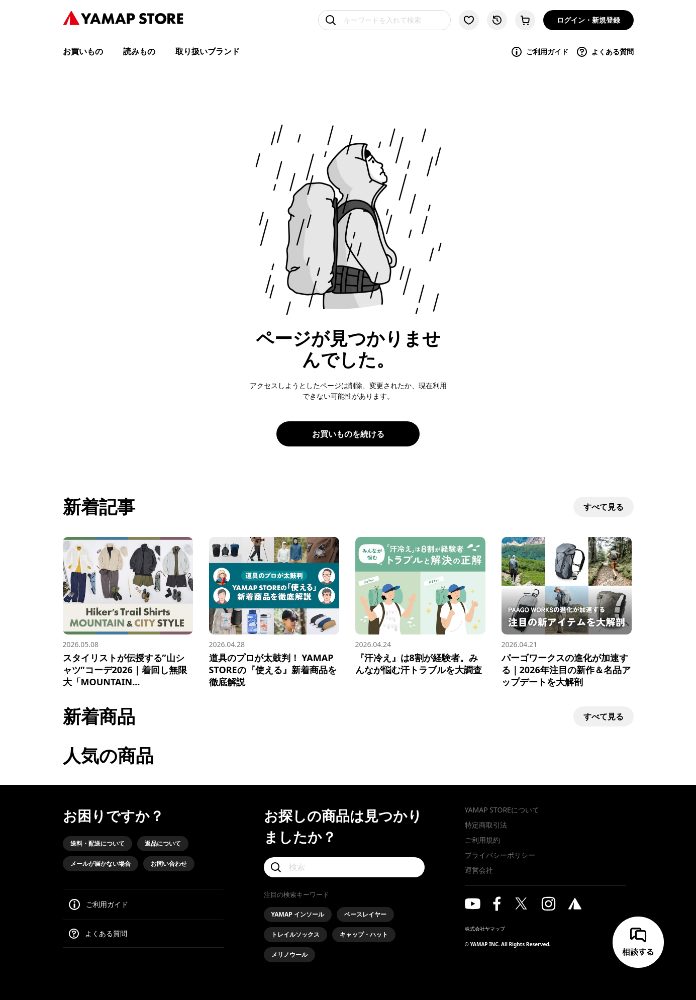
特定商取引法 (486, 825)
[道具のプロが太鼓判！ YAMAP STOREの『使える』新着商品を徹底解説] (274, 612)
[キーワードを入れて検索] (384, 20)
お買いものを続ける (348, 433)
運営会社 (479, 870)
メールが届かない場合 (100, 863)
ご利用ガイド (539, 52)
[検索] (344, 867)
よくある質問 (605, 52)
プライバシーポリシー (500, 855)
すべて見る (603, 506)
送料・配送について (97, 843)
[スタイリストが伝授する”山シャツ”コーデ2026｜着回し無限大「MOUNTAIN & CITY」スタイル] (128, 612)
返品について (163, 843)
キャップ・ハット (364, 934)
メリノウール (289, 954)
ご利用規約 (482, 840)
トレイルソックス (295, 934)
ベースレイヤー (365, 914)
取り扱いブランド (207, 51)
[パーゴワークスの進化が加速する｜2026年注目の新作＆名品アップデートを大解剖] (567, 612)
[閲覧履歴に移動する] (497, 20)
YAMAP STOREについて (502, 809)
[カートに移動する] (525, 20)
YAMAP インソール (297, 914)
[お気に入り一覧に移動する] (469, 20)
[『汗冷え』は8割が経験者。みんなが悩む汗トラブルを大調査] (420, 606)
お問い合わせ (169, 863)
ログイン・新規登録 (588, 20)
